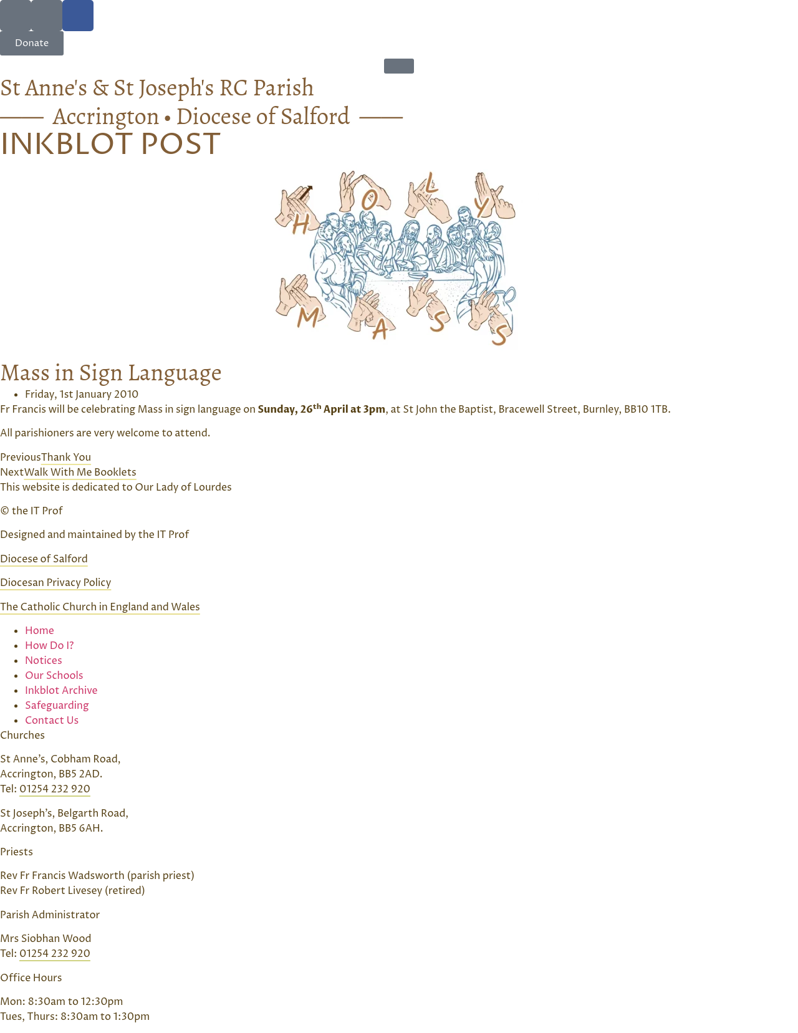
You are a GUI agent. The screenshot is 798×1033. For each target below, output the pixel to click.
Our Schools (54, 676)
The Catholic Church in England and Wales (100, 607)
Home (39, 631)
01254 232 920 (54, 789)
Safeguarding (57, 706)
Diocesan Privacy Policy (55, 583)
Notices (43, 661)
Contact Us (52, 721)
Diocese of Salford (44, 559)
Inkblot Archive (61, 691)
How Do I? (49, 646)
